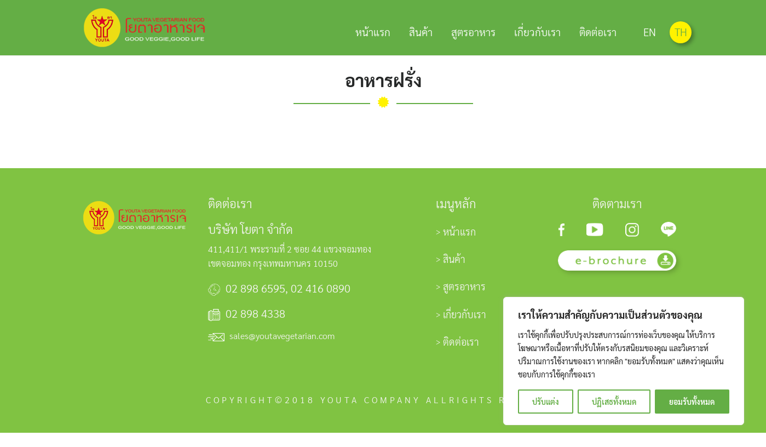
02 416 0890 (320, 302)
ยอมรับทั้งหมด (692, 401)
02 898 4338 (255, 327)
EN (649, 31)
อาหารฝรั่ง (383, 94)
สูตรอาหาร (473, 31)
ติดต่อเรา (598, 31)
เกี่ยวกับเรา (537, 31)
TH (681, 31)
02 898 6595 (255, 302)
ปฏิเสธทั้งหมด (614, 401)
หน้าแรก (372, 31)
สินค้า (421, 31)
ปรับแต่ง (545, 401)
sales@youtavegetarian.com (282, 350)
